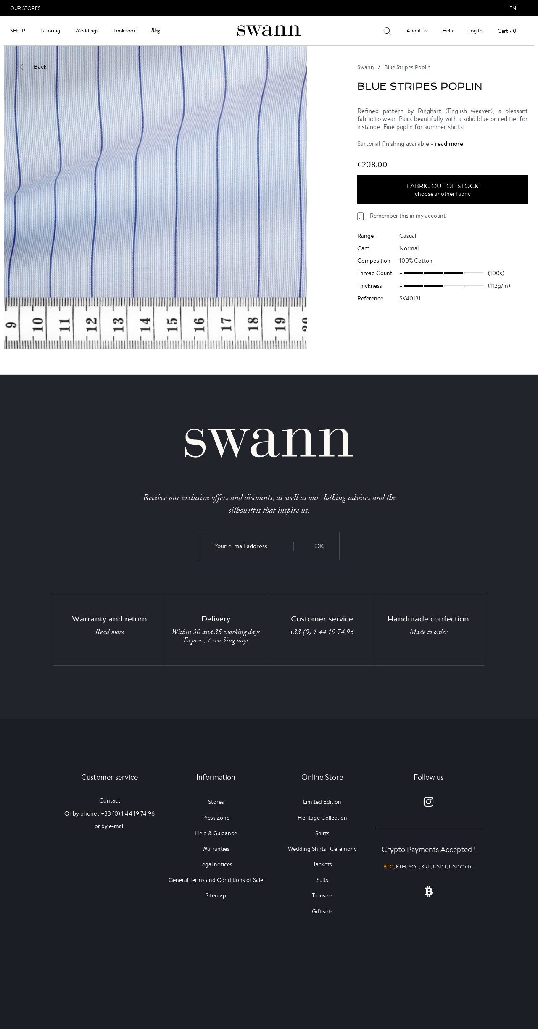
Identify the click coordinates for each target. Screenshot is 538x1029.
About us (416, 30)
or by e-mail (109, 826)
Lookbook (124, 30)
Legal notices (215, 864)
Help (448, 30)
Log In (475, 30)
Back (34, 67)
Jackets (322, 864)
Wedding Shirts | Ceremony (322, 849)
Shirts (322, 833)
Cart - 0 (507, 30)
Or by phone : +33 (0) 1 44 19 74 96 (109, 813)
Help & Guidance (216, 833)
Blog (155, 30)
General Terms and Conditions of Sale (216, 880)
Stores (216, 801)
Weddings (86, 30)
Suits (322, 880)
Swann (365, 67)
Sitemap (216, 895)
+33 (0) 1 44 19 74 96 (322, 632)
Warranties (215, 849)
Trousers (322, 895)
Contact (109, 800)
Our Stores (25, 8)
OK (319, 546)
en (512, 8)
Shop (17, 30)
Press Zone (215, 817)
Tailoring (50, 30)
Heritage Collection (322, 817)
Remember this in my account (408, 215)
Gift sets (322, 911)
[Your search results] (387, 30)
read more (449, 143)
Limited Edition (322, 801)
